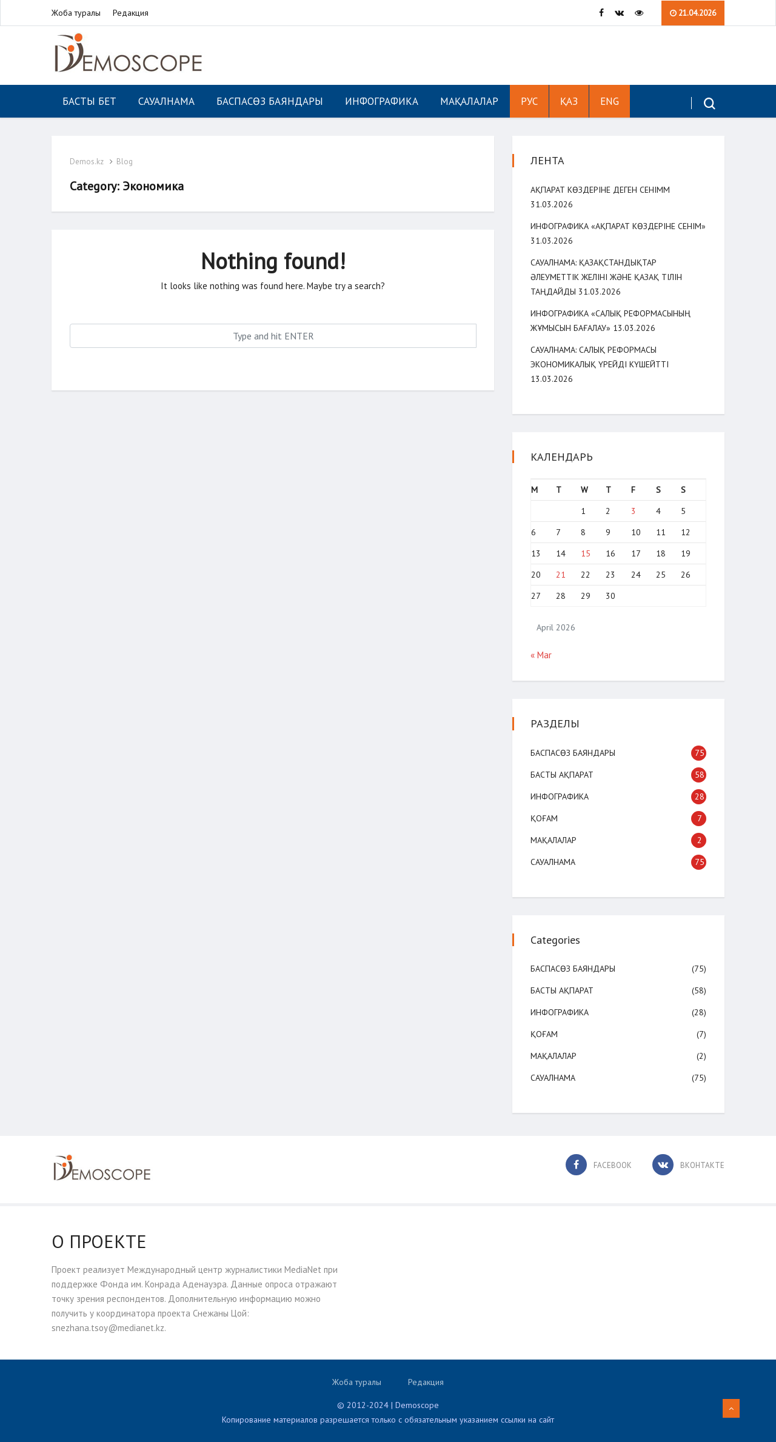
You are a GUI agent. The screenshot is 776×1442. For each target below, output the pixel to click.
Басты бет (89, 101)
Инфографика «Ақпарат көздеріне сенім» (618, 226)
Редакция (131, 12)
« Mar (541, 655)
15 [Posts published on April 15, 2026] (585, 553)
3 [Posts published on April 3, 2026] (633, 511)
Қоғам (544, 818)
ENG (609, 101)
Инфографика (381, 101)
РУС (529, 101)
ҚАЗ (569, 101)
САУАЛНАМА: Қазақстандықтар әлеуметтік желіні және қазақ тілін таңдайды (606, 277)
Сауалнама (166, 101)
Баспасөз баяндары (269, 101)
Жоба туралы (76, 12)
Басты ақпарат (562, 774)
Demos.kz (87, 161)
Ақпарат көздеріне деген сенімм (600, 189)
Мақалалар (469, 101)
